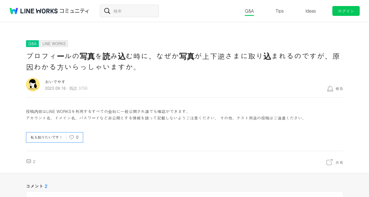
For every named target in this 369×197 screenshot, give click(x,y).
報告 (339, 88)
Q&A (249, 11)
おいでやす (55, 82)
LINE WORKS (54, 43)
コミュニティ (74, 10)
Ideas (311, 11)
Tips (280, 11)
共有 (339, 162)
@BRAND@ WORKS (34, 11)
